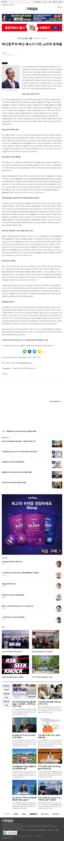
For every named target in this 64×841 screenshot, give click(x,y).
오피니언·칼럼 (22, 38)
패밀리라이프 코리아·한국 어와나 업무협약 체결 (21, 431)
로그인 (60, 2)
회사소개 (4, 830)
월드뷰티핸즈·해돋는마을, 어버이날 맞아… (42, 652)
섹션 (4, 2)
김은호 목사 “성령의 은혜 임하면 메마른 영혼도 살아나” (24, 799)
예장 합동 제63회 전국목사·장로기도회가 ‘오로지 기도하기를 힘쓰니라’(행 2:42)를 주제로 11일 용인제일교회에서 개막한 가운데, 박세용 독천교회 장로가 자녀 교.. (50, 805)
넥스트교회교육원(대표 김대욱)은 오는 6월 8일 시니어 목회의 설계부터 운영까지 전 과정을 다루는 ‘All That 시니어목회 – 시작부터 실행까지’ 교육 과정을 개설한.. (24, 712)
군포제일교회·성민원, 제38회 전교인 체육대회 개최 (24, 767)
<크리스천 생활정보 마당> (55, 401)
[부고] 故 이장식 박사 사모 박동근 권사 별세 (23, 736)
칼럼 (30, 38)
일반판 (45, 2)
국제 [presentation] (6, 705)
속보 (3, 431)
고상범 (3, 575)
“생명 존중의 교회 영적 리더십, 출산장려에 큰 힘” (49, 767)
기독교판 (38, 2)
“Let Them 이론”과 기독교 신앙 (12, 562)
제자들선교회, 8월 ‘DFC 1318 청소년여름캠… (13, 677)
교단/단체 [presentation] (6, 694)
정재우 (3, 586)
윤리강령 (56, 830)
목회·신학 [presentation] (6, 701)
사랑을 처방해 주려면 (8, 584)
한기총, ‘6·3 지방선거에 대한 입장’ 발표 (14, 483)
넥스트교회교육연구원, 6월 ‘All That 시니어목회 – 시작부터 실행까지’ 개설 (23, 704)
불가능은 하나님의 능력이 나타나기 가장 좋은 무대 (17, 606)
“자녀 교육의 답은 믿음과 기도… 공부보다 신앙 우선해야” (50, 799)
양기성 (3, 564)
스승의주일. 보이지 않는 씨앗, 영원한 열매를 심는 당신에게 (20, 573)
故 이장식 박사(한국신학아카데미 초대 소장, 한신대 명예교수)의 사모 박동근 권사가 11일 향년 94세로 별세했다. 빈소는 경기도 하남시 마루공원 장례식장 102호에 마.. (24, 743)
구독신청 (54, 2)
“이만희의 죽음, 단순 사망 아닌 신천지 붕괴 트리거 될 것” (19, 452)
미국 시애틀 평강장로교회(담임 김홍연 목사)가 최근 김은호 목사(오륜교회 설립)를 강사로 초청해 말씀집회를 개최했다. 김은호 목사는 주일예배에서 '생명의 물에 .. (24, 805)
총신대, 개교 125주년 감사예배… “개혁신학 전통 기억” (19, 441)
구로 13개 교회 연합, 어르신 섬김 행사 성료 (49, 703)
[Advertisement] (32, 416)
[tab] (6, 690)
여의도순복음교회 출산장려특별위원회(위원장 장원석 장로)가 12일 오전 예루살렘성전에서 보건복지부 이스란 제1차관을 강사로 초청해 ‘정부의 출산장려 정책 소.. (50, 774)
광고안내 (10, 830)
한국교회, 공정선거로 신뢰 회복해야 (13, 462)
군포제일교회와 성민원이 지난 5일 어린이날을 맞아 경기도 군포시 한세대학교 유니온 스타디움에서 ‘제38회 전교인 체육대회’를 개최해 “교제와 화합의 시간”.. (24, 774)
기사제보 (23, 830)
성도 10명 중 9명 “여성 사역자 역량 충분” (49, 736)
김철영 (3, 597)
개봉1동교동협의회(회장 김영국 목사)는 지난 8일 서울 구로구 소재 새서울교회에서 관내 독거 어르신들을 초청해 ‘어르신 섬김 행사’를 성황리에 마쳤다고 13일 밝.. (50, 709)
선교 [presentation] (6, 697)
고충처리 (49, 830)
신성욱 (3, 608)
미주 (50, 2)
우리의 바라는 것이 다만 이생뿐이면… (13, 617)
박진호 (3, 619)
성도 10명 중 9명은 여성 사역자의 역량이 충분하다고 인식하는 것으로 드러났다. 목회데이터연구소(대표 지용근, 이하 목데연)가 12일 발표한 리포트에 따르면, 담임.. (50, 743)
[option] (17, 642)
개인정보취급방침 (31, 830)
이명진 (5, 374)
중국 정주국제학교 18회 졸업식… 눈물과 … (42, 677)
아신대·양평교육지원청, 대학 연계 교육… (12, 652)
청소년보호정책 (42, 830)
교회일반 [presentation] (6, 690)
